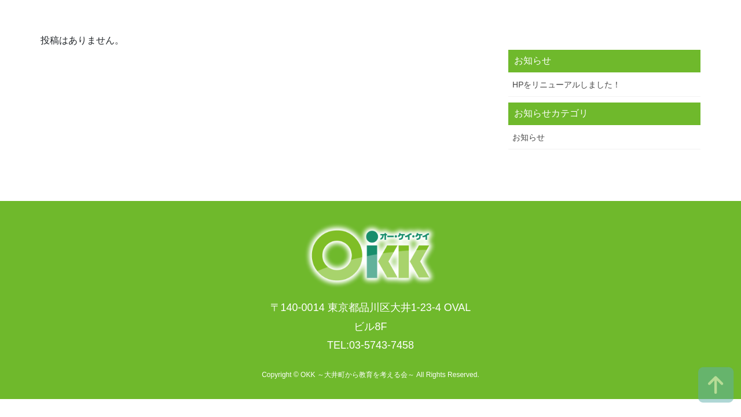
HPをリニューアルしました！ (566, 84)
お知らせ (528, 137)
